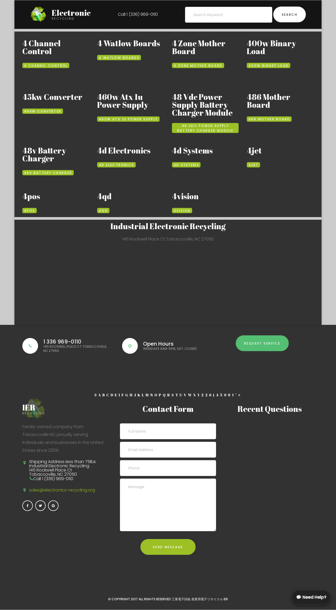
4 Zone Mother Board (198, 47)
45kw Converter (52, 96)
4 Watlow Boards (128, 43)
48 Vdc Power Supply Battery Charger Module (202, 104)
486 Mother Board (268, 100)
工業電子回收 (181, 599)
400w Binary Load (271, 47)
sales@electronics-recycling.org (62, 490)
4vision (185, 196)
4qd (104, 196)
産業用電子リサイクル (207, 599)
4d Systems (192, 150)
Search (289, 14)
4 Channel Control (41, 47)
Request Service (262, 343)
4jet (254, 150)
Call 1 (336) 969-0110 (138, 14)
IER (226, 599)
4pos (31, 196)
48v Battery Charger (44, 154)
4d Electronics (123, 150)
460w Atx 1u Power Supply (122, 100)
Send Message (168, 547)
